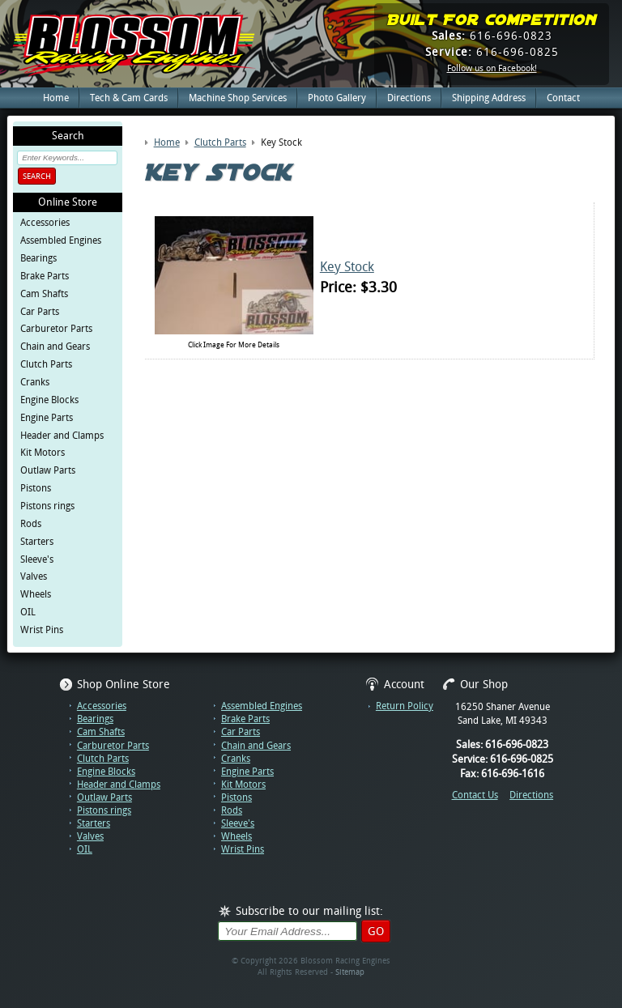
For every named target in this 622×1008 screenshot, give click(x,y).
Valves (33, 576)
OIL (28, 612)
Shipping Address (489, 98)
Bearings (38, 258)
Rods (30, 524)
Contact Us (475, 795)
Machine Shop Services (238, 98)
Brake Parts (44, 276)
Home (56, 98)
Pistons (35, 488)
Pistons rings (47, 506)
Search (37, 176)
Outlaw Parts (47, 470)
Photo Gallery (337, 98)
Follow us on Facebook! (492, 69)
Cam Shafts (44, 294)
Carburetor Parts (56, 328)
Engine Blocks (49, 400)
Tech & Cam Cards (129, 98)
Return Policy (404, 706)
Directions (409, 98)
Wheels (35, 594)
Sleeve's (36, 559)
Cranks (34, 382)
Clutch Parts (46, 364)
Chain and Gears (55, 346)
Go (376, 931)
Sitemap (349, 972)
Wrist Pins (41, 630)
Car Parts (39, 311)
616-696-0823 (492, 35)
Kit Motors (42, 452)
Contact (563, 98)
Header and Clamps (62, 435)
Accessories (45, 222)
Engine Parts (46, 417)
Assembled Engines (60, 240)
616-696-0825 (492, 51)
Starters (36, 541)
